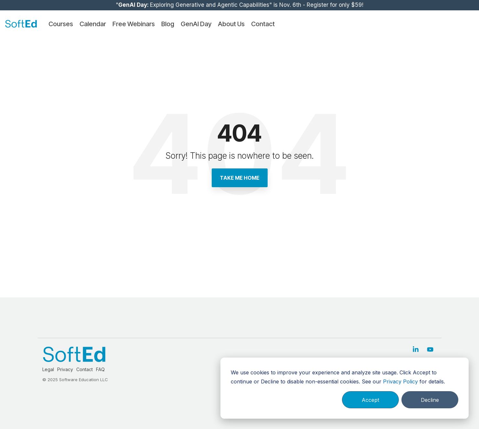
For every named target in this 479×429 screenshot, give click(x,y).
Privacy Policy (400, 381)
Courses (60, 24)
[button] (416, 350)
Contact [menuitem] (84, 369)
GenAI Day (196, 24)
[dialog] (344, 388)
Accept (370, 400)
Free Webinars (133, 24)
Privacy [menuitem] (65, 369)
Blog (167, 24)
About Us (231, 24)
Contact (263, 24)
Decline (430, 400)
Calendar (93, 24)
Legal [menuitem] (48, 369)
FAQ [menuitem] (100, 369)
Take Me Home (240, 178)
